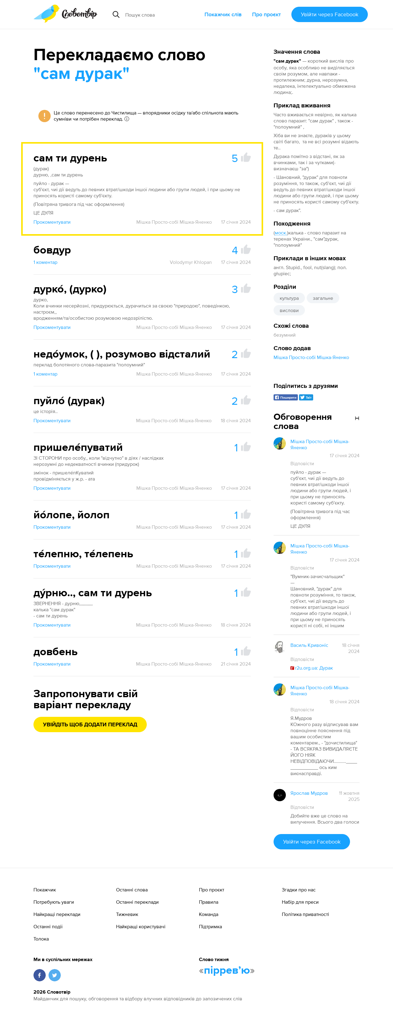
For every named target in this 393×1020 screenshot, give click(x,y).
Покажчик (44, 889)
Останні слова (132, 889)
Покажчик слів (223, 14)
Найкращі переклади (56, 914)
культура (289, 298)
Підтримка (210, 926)
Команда (208, 914)
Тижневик (127, 914)
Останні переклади (137, 902)
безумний (285, 335)
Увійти (329, 14)
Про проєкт (266, 14)
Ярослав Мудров (309, 793)
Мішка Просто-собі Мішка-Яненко (311, 357)
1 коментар (45, 262)
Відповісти (302, 463)
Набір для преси (300, 902)
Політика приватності (305, 914)
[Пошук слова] (162, 14)
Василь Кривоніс (309, 645)
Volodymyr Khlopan (191, 262)
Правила (208, 902)
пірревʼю (227, 970)
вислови (289, 310)
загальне (323, 298)
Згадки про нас (299, 889)
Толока (41, 938)
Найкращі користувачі (140, 926)
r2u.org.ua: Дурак (311, 667)
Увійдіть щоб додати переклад (90, 725)
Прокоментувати (52, 222)
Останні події (48, 926)
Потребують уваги (53, 902)
